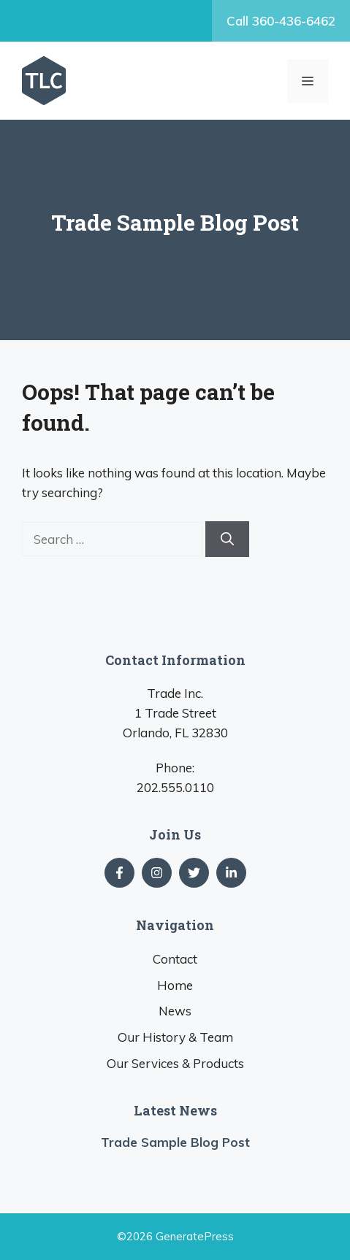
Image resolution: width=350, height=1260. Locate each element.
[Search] (227, 539)
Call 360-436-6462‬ (281, 20)
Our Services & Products (175, 1063)
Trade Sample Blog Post (175, 1142)
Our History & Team (175, 1037)
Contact (175, 959)
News (175, 1010)
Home (175, 985)
